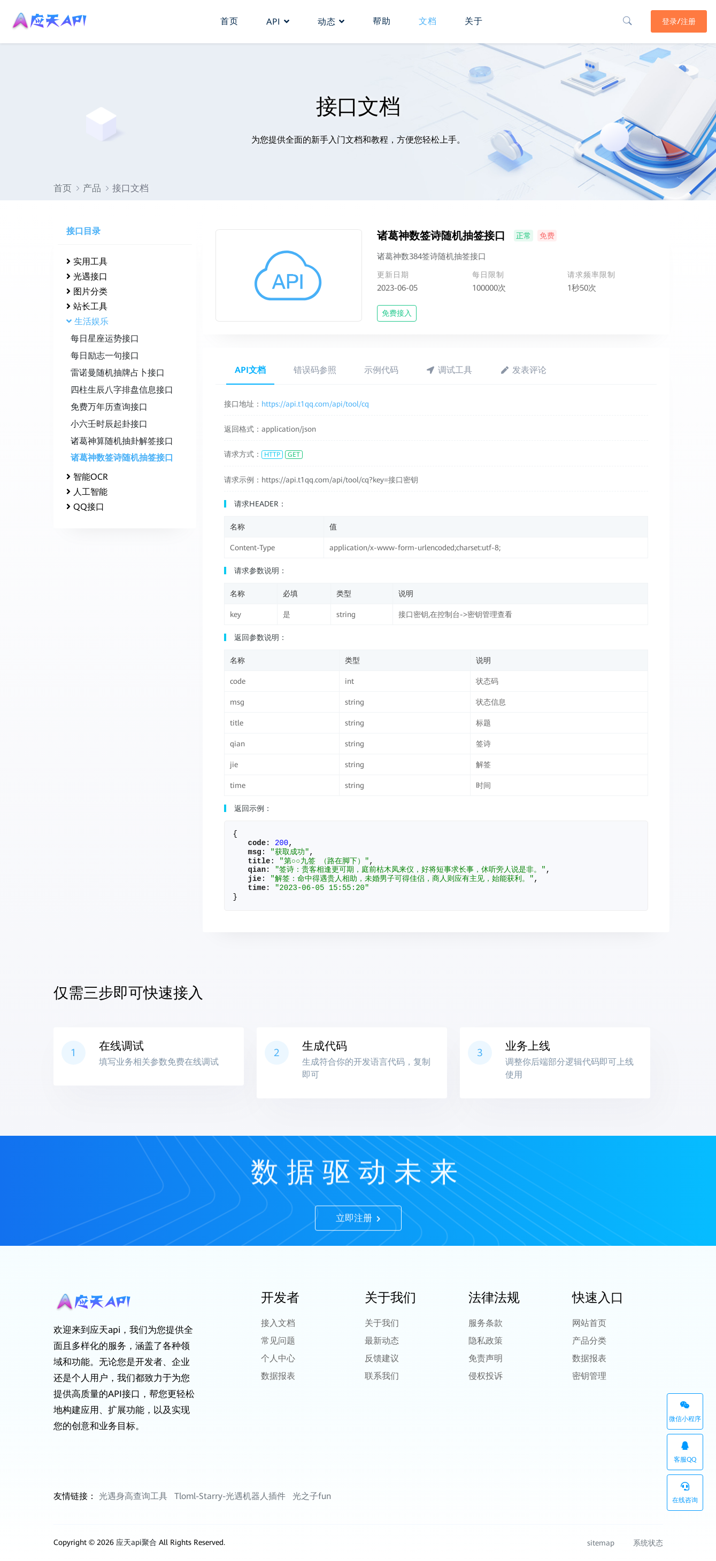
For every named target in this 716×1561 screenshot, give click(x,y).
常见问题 (278, 1335)
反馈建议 (382, 1349)
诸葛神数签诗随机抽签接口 (122, 457)
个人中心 (278, 1349)
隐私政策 (485, 1335)
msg (254, 852)
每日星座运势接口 (105, 338)
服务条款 (485, 1321)
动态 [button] (331, 19)
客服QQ (685, 1452)
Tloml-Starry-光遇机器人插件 (230, 1496)
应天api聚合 (136, 1542)
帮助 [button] (382, 19)
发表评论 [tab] (523, 370)
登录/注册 (677, 19)
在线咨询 (685, 1493)
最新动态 (382, 1335)
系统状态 (643, 1543)
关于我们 (382, 1321)
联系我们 (382, 1363)
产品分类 (589, 1335)
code (257, 843)
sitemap (600, 1543)
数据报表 (278, 1363)
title (259, 861)
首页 (62, 188)
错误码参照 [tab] (315, 370)
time (257, 888)
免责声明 (485, 1349)
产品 (92, 188)
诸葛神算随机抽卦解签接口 (122, 441)
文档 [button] (428, 19)
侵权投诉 (485, 1363)
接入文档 (278, 1321)
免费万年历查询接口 (109, 407)
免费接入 (397, 313)
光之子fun (311, 1496)
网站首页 (589, 1321)
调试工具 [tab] (449, 370)
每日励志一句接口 (105, 355)
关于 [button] (474, 19)
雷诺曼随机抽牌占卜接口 (118, 373)
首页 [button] (229, 19)
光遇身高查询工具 (133, 1496)
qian (257, 869)
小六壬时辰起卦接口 (109, 424)
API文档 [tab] (250, 370)
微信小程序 (685, 1412)
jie (254, 879)
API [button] (278, 19)
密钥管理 (589, 1363)
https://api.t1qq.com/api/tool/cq (315, 404)
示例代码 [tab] (381, 370)
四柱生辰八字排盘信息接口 (122, 390)
